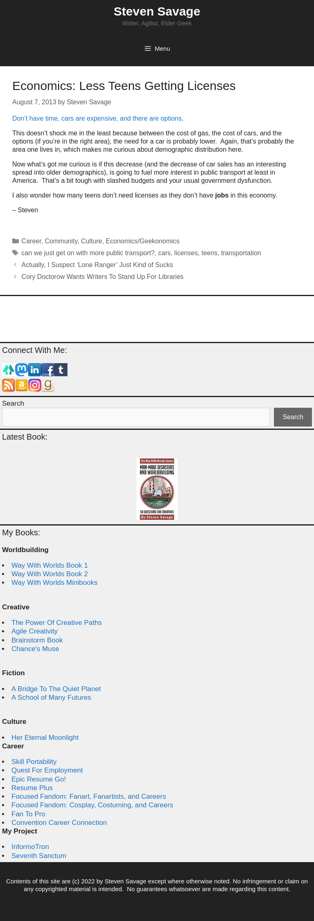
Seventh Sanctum (38, 856)
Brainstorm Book (37, 640)
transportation (241, 252)
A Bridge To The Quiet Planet (56, 689)
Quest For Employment (47, 770)
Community (61, 241)
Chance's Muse (35, 649)
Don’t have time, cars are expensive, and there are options (97, 118)
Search (13, 403)
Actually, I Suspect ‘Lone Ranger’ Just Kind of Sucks (97, 264)
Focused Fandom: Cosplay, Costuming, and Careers (92, 805)
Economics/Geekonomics (143, 241)
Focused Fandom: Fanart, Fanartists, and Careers (88, 796)
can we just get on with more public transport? (88, 252)
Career (31, 241)
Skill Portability (34, 762)
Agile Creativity (34, 631)
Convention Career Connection (59, 823)
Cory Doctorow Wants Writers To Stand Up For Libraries (103, 276)
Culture (91, 241)
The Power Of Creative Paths (56, 623)
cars (164, 252)
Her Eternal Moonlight (44, 737)
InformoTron (30, 847)
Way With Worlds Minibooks (54, 582)
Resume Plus (32, 788)
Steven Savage (157, 11)
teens (210, 252)
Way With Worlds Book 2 (49, 574)
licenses (186, 252)
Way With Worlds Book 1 (49, 565)
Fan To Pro (28, 814)
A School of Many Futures (51, 697)
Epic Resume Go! (38, 779)
